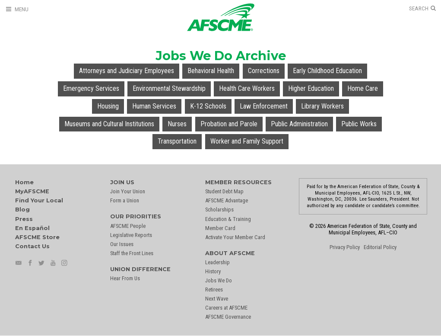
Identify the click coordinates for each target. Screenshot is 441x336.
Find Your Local (39, 200)
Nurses (177, 124)
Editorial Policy (380, 247)
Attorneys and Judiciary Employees (126, 71)
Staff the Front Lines (131, 253)
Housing (108, 106)
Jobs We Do (218, 280)
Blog (22, 209)
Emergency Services (91, 88)
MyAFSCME (32, 191)
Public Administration (299, 124)
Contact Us (32, 246)
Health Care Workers (247, 88)
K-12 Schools (208, 106)
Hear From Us (125, 278)
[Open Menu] (17, 9)
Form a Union (124, 200)
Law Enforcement (264, 106)
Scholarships (219, 209)
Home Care (362, 88)
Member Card (220, 228)
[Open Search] (422, 8)
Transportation (177, 141)
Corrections (263, 71)
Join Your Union (127, 191)
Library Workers (322, 106)
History (213, 271)
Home (24, 182)
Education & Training (228, 219)
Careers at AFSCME (226, 307)
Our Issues (121, 244)
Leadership (217, 262)
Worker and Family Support (246, 141)
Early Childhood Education (327, 71)
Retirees (214, 289)
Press (24, 219)
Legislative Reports (131, 235)
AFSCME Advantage (226, 200)
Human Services (154, 106)
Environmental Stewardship (169, 88)
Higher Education (311, 88)
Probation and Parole (228, 124)
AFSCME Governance (228, 317)
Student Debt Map (224, 191)
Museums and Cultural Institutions (109, 124)
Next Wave (216, 298)
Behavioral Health (210, 71)
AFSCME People (128, 226)
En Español (32, 228)
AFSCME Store (37, 237)
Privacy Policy (345, 247)
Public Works (359, 124)
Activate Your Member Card (235, 237)
